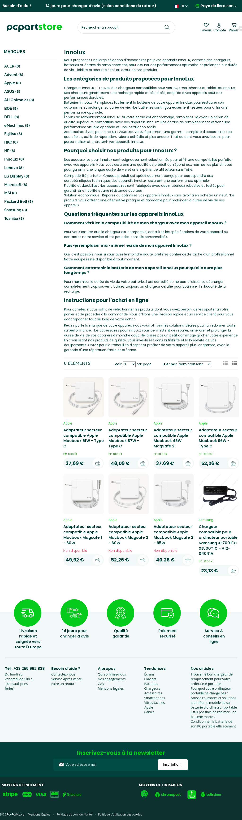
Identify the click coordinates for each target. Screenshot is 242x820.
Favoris (206, 30)
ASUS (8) (12, 91)
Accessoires (153, 693)
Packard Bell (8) (18, 201)
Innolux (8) (14, 159)
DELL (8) (11, 117)
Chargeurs (152, 688)
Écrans (149, 674)
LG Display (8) (16, 176)
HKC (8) (11, 142)
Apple (148, 707)
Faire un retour (62, 683)
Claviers (150, 679)
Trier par (169, 364)
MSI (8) (10, 193)
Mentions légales (111, 688)
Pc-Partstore (15, 814)
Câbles (149, 712)
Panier (233, 29)
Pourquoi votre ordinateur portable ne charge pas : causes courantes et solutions (213, 693)
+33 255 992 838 (29, 668)
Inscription (172, 764)
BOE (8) (11, 108)
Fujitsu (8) (13, 134)
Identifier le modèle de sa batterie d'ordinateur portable (214, 705)
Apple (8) (12, 83)
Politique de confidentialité (74, 814)
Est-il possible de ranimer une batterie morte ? (213, 714)
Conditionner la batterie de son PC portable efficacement (213, 723)
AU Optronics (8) (19, 100)
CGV (101, 683)
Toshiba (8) (14, 218)
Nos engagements (112, 679)
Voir (118, 364)
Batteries (151, 683)
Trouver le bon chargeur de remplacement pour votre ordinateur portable (212, 679)
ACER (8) (12, 66)
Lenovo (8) (14, 168)
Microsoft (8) (15, 185)
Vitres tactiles (154, 702)
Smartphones (154, 698)
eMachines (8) (17, 125)
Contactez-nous (63, 674)
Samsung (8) (15, 210)
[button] (234, 363)
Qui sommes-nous (112, 674)
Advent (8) (13, 74)
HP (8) (9, 151)
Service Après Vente (66, 679)
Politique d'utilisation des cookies (120, 814)
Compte (219, 30)
